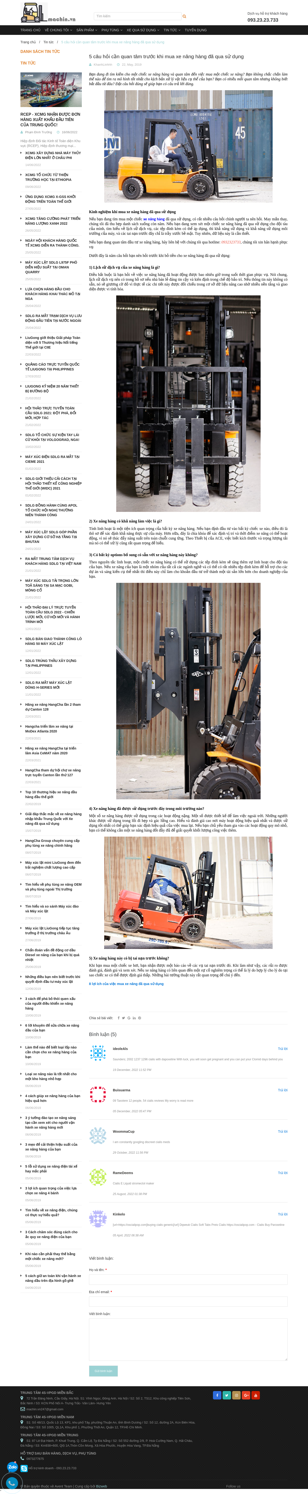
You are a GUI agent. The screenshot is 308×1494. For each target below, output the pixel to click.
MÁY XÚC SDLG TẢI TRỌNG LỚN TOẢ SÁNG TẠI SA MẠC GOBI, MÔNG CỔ (51, 585)
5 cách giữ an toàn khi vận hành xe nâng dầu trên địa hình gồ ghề (53, 1278)
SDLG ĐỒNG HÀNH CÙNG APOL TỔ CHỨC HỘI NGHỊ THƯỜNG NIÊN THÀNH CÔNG (51, 510)
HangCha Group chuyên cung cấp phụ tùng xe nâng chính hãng (52, 843)
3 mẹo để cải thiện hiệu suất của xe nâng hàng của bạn (51, 1147)
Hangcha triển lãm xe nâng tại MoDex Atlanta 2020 (49, 729)
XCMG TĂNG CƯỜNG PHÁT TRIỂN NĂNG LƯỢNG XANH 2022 (52, 221)
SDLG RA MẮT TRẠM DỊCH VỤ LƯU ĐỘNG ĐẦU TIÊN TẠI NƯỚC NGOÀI (53, 318)
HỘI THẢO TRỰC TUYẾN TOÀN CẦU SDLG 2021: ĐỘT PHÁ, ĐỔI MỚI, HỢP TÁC (50, 413)
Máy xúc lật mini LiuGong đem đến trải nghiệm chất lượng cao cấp (53, 865)
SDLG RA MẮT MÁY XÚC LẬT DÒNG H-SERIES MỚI (48, 685)
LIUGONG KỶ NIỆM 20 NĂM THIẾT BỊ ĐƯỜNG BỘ (52, 388)
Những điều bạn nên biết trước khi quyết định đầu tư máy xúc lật (52, 979)
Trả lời (283, 1049)
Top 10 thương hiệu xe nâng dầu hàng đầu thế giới (51, 794)
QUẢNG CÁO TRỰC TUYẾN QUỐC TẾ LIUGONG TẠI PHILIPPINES (52, 366)
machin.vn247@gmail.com (44, 1409)
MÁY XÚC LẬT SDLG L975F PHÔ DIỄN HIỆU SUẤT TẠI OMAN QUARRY (51, 267)
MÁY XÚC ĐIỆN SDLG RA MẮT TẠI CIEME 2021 (52, 459)
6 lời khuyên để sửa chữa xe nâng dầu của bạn (52, 1028)
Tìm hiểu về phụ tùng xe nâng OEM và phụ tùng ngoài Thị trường (53, 887)
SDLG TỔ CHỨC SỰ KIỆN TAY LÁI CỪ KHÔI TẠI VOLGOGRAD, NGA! (52, 437)
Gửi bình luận (103, 1371)
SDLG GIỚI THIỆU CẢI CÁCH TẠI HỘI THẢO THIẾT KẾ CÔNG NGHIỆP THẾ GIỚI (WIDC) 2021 (53, 483)
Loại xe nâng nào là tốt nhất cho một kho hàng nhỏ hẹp (51, 1076)
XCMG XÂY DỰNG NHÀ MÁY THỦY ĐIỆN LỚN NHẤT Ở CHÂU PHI (53, 155)
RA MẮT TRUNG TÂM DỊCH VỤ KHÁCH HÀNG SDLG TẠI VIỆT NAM (53, 561)
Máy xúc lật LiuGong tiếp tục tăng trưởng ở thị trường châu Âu (52, 930)
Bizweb (101, 1486)
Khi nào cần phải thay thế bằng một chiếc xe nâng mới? (50, 1256)
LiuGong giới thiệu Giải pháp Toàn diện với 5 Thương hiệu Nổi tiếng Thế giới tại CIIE (52, 342)
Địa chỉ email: (100, 1292)
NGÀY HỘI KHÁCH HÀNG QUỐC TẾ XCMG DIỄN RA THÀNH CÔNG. (52, 243)
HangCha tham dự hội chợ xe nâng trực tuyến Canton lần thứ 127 (53, 772)
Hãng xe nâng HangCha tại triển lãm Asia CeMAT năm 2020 (50, 750)
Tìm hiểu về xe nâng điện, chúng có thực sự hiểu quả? (51, 1212)
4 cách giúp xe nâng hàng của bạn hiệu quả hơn (52, 1098)
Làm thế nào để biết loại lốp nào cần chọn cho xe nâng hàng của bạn (51, 1052)
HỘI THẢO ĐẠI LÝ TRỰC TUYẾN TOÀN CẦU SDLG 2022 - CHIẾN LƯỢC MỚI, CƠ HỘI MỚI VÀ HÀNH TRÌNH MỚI (52, 614)
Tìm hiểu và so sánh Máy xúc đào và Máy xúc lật (52, 908)
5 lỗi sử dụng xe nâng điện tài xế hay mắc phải (51, 1168)
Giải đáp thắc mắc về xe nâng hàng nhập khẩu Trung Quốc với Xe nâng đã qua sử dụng (53, 819)
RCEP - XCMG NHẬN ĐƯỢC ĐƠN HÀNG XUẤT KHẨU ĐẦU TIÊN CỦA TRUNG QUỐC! (50, 119)
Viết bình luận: (100, 1314)
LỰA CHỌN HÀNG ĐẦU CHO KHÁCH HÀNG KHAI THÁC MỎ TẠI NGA (52, 294)
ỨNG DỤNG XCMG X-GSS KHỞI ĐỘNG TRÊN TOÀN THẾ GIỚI (50, 199)
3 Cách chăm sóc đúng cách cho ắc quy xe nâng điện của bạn (51, 1234)
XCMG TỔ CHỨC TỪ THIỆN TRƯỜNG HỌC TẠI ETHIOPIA (48, 177)
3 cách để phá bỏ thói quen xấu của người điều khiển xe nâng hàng (50, 1003)
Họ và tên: (98, 1270)
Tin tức (48, 42)
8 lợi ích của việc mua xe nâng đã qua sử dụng (126, 984)
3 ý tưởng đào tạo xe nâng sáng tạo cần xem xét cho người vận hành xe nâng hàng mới (50, 1122)
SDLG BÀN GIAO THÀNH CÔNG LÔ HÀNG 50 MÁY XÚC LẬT (53, 641)
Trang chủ (28, 42)
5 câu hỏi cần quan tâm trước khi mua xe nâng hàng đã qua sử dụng (166, 56)
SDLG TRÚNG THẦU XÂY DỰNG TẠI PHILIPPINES (51, 663)
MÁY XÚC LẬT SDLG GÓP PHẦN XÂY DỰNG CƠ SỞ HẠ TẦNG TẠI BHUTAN (51, 537)
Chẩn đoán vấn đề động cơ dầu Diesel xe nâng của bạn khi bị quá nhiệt (52, 955)
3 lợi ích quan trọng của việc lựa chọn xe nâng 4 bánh (51, 1190)
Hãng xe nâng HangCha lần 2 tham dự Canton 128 (53, 707)
